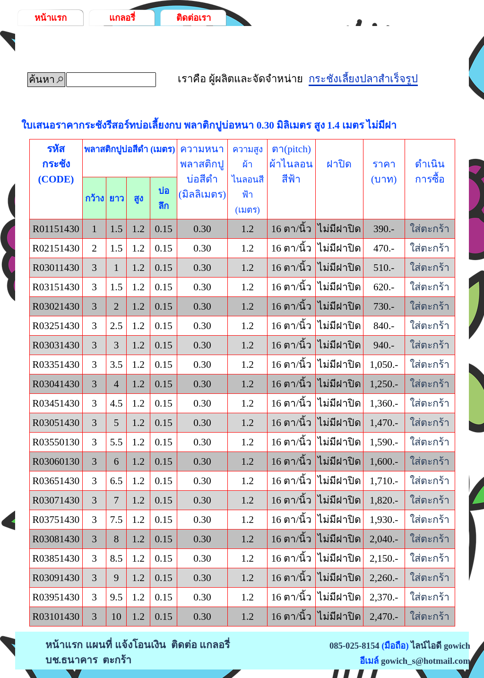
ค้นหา (42, 79)
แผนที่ (99, 645)
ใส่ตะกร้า (429, 229)
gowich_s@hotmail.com (425, 661)
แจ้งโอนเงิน (140, 645)
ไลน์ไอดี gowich (440, 646)
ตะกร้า (117, 660)
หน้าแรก (51, 18)
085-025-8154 (354, 646)
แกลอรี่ (122, 18)
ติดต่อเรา (193, 18)
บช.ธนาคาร (71, 660)
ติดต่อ (184, 645)
